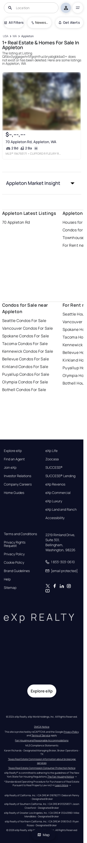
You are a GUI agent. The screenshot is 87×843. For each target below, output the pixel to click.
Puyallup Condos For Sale (25, 374)
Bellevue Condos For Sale (25, 359)
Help (7, 579)
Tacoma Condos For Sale (25, 343)
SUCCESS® (54, 467)
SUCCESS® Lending (60, 476)
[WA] (15, 36)
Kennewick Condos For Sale (27, 351)
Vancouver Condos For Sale (27, 328)
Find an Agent (14, 459)
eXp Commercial (58, 492)
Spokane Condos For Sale (25, 336)
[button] (41, 183)
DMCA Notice (41, 726)
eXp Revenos (55, 484)
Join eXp (10, 467)
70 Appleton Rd (16, 222)
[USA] (5, 36)
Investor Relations (17, 476)
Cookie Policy (14, 562)
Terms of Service (40, 735)
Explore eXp (13, 450)
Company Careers (18, 484)
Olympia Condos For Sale (25, 382)
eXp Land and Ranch (61, 509)
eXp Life (51, 450)
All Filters (13, 22)
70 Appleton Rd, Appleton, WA (30, 141)
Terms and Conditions (20, 534)
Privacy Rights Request (14, 544)
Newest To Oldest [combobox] (41, 22)
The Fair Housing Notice (60, 776)
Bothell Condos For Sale (24, 389)
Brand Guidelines (17, 571)
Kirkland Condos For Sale (25, 366)
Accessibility (55, 518)
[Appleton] (27, 36)
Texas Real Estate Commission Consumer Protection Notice (41, 768)
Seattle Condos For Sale (24, 320)
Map (43, 834)
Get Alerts (69, 22)
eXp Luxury (53, 501)
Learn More (61, 785)
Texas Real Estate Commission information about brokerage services (42, 761)
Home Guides (14, 492)
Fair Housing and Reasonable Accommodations (41, 740)
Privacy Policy (14, 554)
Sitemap (10, 587)
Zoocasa (52, 459)
